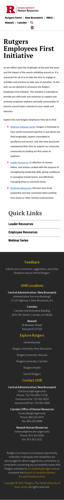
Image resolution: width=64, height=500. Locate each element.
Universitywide (32, 342)
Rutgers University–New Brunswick (32, 349)
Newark (9, 23)
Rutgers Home (13, 18)
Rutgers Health (32, 368)
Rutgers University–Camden (32, 361)
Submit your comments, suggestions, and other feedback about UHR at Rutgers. (32, 271)
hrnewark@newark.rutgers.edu (32, 432)
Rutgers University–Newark (32, 355)
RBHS (49, 18)
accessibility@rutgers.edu (42, 469)
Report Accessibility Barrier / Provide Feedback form (37, 475)
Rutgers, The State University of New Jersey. (37, 485)
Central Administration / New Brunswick (32, 293)
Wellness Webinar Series (22, 126)
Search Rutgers (32, 374)
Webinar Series (18, 240)
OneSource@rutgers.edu (32, 391)
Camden (22, 23)
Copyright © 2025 (14, 483)
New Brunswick (34, 18)
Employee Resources (22, 232)
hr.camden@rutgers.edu (32, 413)
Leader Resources (20, 224)
